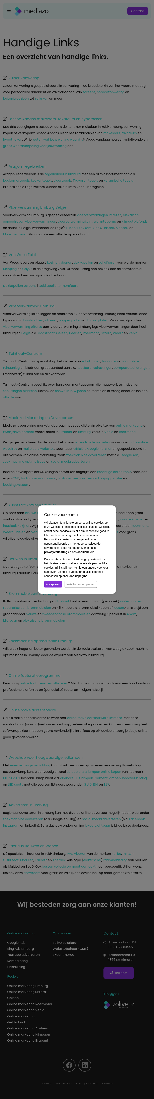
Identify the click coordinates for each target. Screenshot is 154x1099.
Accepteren (53, 584)
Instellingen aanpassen (80, 584)
